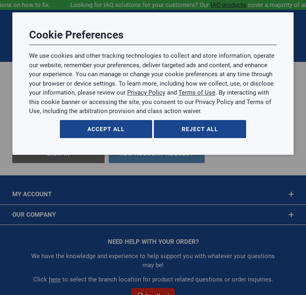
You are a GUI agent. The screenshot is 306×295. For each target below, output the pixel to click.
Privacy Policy (146, 92)
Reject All (200, 129)
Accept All (106, 129)
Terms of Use (196, 92)
